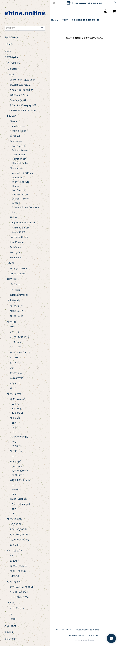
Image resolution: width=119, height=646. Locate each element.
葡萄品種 (11, 321)
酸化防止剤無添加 (19, 294)
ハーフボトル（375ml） (22, 173)
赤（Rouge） (16, 461)
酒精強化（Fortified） (20, 480)
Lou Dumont (18, 146)
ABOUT (9, 632)
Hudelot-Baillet (20, 163)
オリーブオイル (17, 608)
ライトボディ (18, 475)
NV (11, 555)
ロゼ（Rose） (16, 451)
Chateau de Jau (21, 227)
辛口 (14, 423)
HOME (54, 19)
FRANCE (11, 116)
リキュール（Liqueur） (20, 504)
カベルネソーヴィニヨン (21, 352)
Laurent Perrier (20, 198)
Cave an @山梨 (18, 100)
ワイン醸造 (15, 289)
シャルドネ (15, 332)
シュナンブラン (17, 347)
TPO (9, 614)
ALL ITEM (10, 625)
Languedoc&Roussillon (22, 222)
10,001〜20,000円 (19, 539)
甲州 (12, 326)
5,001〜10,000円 (19, 534)
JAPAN (65, 19)
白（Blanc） (15, 418)
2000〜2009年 (18, 571)
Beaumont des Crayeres (25, 207)
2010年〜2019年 (18, 566)
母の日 (13, 619)
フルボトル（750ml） (19, 592)
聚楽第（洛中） (16, 310)
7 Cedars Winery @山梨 (23, 105)
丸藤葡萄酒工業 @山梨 (21, 90)
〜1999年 (15, 576)
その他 (10, 603)
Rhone (13, 217)
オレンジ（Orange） (19, 436)
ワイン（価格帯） (14, 519)
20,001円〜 (16, 544)
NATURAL (12, 279)
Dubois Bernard (20, 150)
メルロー (14, 357)
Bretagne (15, 252)
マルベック (15, 383)
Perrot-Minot (19, 158)
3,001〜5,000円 (18, 529)
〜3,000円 (15, 524)
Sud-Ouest (16, 247)
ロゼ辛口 (16, 408)
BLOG (8, 50)
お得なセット (13, 68)
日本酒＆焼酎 (13, 300)
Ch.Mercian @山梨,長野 (22, 79)
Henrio (16, 186)
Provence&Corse (19, 237)
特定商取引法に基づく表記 (87, 629)
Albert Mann (18, 126)
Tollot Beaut (19, 154)
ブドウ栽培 (15, 284)
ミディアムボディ (20, 470)
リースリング (16, 342)
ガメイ (13, 388)
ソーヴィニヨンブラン (20, 337)
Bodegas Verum (18, 268)
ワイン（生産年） (14, 550)
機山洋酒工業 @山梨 (20, 85)
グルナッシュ (16, 373)
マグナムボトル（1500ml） (22, 587)
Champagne (16, 168)
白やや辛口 (17, 412)
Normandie (16, 257)
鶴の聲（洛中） (16, 305)
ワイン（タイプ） (14, 394)
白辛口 (15, 404)
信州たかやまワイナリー (21, 95)
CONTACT (11, 639)
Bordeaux (15, 136)
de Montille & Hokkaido (23, 110)
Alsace (13, 121)
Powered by (84, 640)
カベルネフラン (17, 378)
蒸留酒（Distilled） (19, 499)
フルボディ (17, 466)
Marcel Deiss (19, 130)
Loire (12, 212)
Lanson (16, 203)
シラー (13, 367)
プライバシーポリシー (63, 629)
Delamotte (17, 177)
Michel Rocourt (20, 181)
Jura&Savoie (17, 242)
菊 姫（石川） (16, 316)
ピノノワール (16, 362)
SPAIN (10, 263)
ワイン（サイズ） (14, 582)
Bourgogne (16, 141)
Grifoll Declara (18, 273)
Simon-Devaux (20, 194)
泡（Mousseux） (18, 399)
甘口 (14, 431)
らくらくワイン (11, 37)
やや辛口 (16, 427)
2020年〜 (15, 560)
